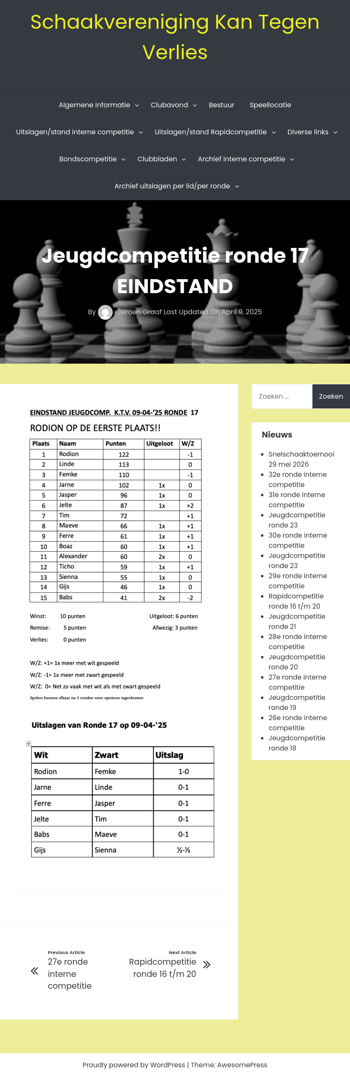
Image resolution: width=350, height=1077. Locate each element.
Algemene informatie (94, 105)
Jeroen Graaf (131, 312)
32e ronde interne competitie (298, 480)
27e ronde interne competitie (298, 682)
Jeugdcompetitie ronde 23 (297, 520)
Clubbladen (157, 159)
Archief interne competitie (241, 159)
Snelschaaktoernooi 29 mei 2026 (302, 459)
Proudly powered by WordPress (134, 1065)
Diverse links (308, 132)
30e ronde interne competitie (298, 540)
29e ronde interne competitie (298, 581)
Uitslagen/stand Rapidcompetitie (211, 132)
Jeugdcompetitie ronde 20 (297, 662)
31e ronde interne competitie (297, 500)
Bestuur (221, 105)
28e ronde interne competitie (298, 642)
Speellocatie (270, 105)
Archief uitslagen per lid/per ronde (172, 186)
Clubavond (169, 105)
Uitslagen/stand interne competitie (75, 132)
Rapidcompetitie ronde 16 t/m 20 (297, 601)
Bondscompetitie (88, 159)
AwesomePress (243, 1065)
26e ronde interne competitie (298, 723)
